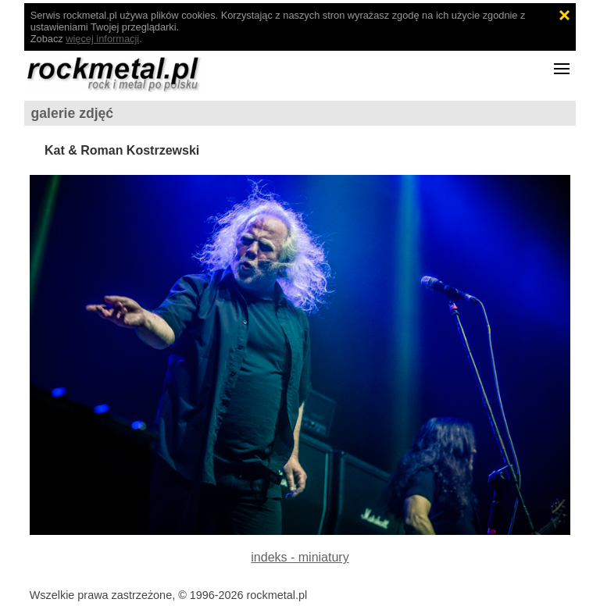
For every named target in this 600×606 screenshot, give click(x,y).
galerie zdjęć (72, 113)
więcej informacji (102, 39)
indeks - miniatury (299, 557)
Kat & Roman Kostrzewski (122, 150)
